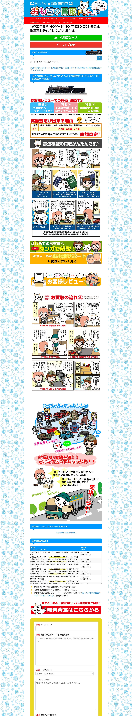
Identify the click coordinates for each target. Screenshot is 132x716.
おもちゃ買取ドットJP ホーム (39, 68)
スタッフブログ (57, 22)
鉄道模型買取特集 (57, 68)
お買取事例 (80, 18)
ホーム (32, 18)
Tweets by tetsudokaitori (66, 532)
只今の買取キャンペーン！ (42, 18)
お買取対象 (73, 18)
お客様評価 (88, 18)
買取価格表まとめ (35, 22)
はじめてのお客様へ (68, 22)
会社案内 (49, 22)
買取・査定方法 (64, 18)
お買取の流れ (54, 18)
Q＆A (43, 22)
